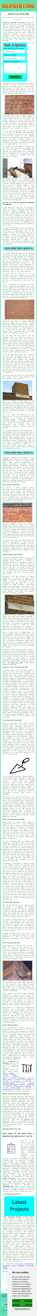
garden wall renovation (22, 1086)
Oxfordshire (21, 1265)
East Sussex (30, 1265)
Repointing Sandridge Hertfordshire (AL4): (17, 22)
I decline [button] (22, 1305)
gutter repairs (8, 1073)
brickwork (31, 1114)
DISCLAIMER (32, 10)
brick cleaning (7, 499)
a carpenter (15, 1081)
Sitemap (4, 1295)
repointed (9, 244)
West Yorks (19, 1263)
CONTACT (27, 10)
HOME (15, 10)
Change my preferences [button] (22, 1309)
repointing (22, 39)
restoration (6, 910)
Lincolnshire (6, 1265)
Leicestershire (29, 1263)
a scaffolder (30, 1084)
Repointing (6, 457)
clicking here (29, 1119)
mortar (24, 84)
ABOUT (23, 10)
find (7, 1096)
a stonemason (21, 1078)
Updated (4, 1296)
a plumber (13, 1074)
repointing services (26, 1191)
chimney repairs (16, 1087)
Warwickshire (6, 1267)
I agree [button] (22, 1301)
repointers (29, 347)
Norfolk (14, 1265)
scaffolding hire (8, 1186)
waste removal (7, 1079)
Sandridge (5, 459)
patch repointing (16, 797)
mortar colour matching (17, 1031)
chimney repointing (9, 1178)
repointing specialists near (16, 1231)
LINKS (19, 10)
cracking (20, 359)
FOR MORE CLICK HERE (15, 662)
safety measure (19, 268)
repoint (5, 209)
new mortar (11, 345)
